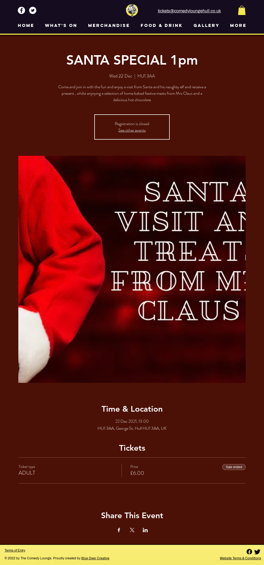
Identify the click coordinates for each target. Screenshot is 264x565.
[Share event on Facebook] (118, 530)
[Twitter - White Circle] (32, 10)
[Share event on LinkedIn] (145, 530)
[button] (242, 10)
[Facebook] (249, 551)
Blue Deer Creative (95, 558)
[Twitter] (257, 551)
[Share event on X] (132, 530)
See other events (132, 130)
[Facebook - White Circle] (21, 10)
